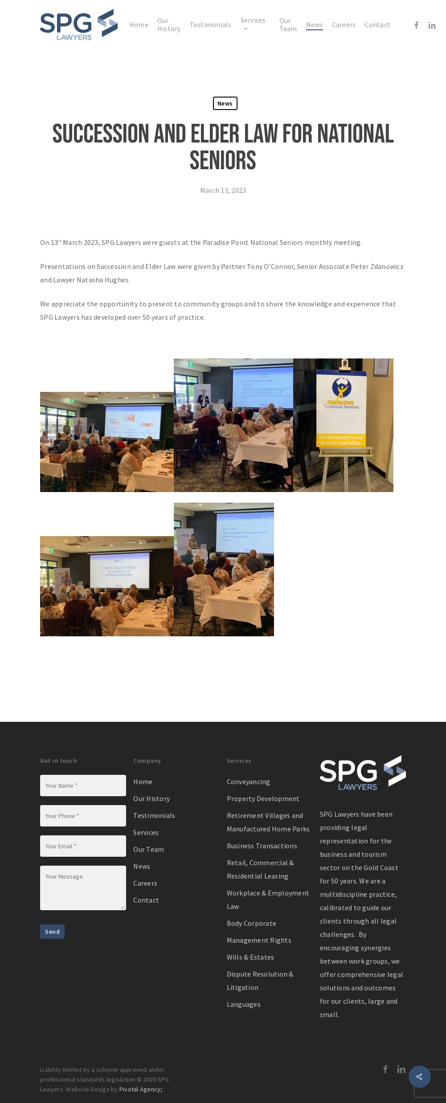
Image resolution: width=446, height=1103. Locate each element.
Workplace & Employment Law (268, 899)
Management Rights (259, 940)
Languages (244, 1004)
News (225, 103)
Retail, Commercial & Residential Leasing (260, 869)
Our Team (148, 849)
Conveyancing (248, 781)
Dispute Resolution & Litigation (260, 980)
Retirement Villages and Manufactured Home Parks (268, 822)
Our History (151, 798)
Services (146, 832)
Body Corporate (252, 923)
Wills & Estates (250, 956)
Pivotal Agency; (141, 1089)
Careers (145, 883)
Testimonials (154, 815)
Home (142, 781)
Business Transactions (262, 845)
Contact (146, 899)
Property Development (263, 798)
